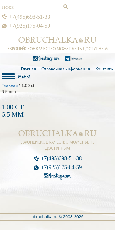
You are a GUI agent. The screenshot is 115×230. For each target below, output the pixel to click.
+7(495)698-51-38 (29, 17)
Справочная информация (65, 69)
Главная (28, 69)
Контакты (104, 69)
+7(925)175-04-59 (29, 26)
